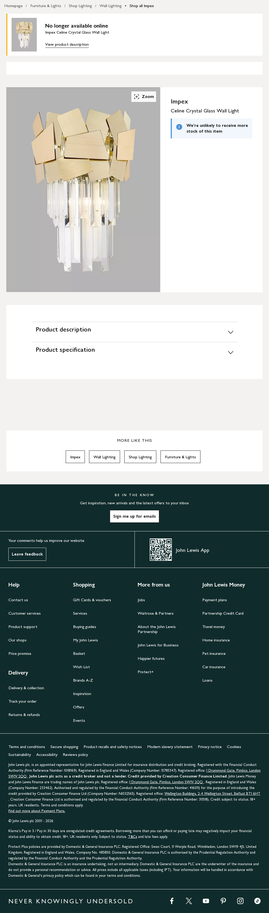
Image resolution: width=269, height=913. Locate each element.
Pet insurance (214, 653)
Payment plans (214, 599)
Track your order (22, 701)
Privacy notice (210, 746)
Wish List (81, 666)
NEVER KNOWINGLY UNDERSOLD (71, 901)
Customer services (24, 613)
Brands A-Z (83, 680)
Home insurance (216, 639)
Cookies (234, 746)
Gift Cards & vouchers (92, 599)
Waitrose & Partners (156, 613)
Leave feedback (27, 554)
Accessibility (47, 754)
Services (80, 613)
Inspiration (82, 693)
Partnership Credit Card (223, 613)
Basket (79, 653)
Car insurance (213, 666)
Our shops (17, 639)
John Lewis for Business (158, 644)
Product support (22, 626)
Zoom (143, 97)
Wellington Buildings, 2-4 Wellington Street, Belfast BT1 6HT (212, 793)
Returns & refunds (24, 714)
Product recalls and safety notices (113, 746)
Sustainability (19, 754)
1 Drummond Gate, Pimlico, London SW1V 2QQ (166, 782)
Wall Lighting (111, 5)
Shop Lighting (80, 5)
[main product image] (28, 34)
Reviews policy (75, 754)
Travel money (213, 626)
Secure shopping (64, 746)
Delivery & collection (26, 687)
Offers (78, 706)
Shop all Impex (142, 5)
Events (79, 720)
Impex (75, 456)
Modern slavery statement (170, 746)
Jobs (141, 599)
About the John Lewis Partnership (157, 629)
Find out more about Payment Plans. (36, 811)
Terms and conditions (26, 746)
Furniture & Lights (45, 5)
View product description (67, 44)
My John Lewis (85, 639)
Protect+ (146, 671)
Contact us (18, 599)
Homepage (13, 5)
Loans (207, 680)
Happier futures (151, 658)
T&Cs (132, 836)
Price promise (19, 653)
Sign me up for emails (134, 516)
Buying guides (84, 626)
